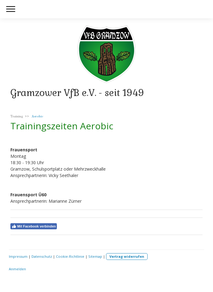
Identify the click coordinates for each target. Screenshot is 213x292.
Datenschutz (41, 256)
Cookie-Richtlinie (70, 256)
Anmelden (17, 269)
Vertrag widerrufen (126, 256)
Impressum (18, 256)
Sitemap (95, 256)
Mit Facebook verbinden (34, 226)
